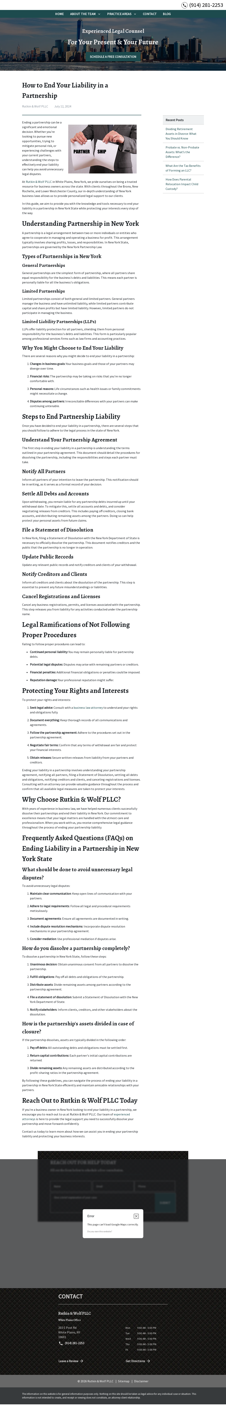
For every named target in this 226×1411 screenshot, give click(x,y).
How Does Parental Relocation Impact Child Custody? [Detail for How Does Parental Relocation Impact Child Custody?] (182, 190)
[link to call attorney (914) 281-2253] (202, 8)
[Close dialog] (136, 1223)
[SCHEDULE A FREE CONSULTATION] (113, 63)
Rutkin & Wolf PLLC (39, 188)
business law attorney (88, 714)
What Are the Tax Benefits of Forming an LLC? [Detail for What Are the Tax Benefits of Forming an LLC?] (183, 175)
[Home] (59, 21)
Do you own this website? (99, 1238)
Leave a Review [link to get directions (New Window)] (71, 1367)
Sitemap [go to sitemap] (123, 1388)
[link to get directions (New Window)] (89, 1339)
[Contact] (149, 21)
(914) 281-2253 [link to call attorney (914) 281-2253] (71, 1350)
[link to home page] (27, 8)
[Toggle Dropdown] (99, 20)
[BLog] (166, 21)
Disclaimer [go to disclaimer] (141, 1388)
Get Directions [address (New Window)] (138, 1367)
